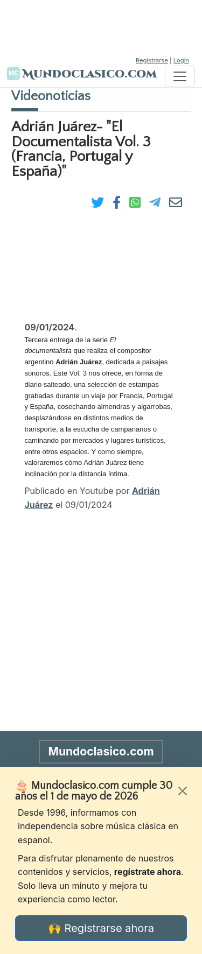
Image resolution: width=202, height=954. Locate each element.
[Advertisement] (101, 27)
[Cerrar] (182, 791)
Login (181, 60)
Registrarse (152, 60)
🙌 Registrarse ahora (101, 928)
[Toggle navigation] (180, 76)
